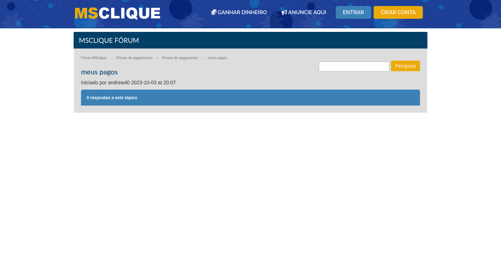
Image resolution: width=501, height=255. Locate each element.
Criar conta (398, 12)
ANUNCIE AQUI (304, 12)
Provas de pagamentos (134, 58)
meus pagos (217, 58)
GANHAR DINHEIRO (239, 12)
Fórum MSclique (94, 58)
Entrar (353, 12)
